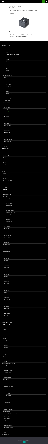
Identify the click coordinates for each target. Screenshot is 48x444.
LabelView (5, 340)
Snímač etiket (7, 420)
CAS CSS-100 (6, 267)
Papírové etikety (7, 416)
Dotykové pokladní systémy (7, 95)
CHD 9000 (5, 354)
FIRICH (4, 356)
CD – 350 (4, 153)
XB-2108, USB (8, 219)
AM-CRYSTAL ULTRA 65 (8, 377)
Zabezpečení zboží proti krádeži (8, 363)
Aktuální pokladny (6, 45)
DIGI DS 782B (6, 281)
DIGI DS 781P (6, 278)
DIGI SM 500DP (7, 315)
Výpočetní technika (6, 434)
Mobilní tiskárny (6, 137)
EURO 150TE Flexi (9, 93)
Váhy (3, 249)
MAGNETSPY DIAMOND (8, 409)
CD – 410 (4, 157)
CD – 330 (4, 150)
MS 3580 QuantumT (8, 233)
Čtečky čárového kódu (6, 194)
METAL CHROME (9, 384)
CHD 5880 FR (8, 79)
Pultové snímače (6, 226)
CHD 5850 (7, 59)
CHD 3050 (7, 52)
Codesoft (6, 345)
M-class (4, 329)
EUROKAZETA (5, 169)
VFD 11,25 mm (5, 175)
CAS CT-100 (6, 320)
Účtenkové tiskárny (6, 111)
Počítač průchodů (7, 411)
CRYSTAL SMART (8, 397)
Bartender (6, 349)
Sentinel (6, 347)
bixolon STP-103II (7, 123)
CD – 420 (4, 159)
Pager (5, 432)
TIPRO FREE (5, 361)
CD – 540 (4, 164)
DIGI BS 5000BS (7, 306)
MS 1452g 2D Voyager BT (10, 212)
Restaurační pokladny (7, 75)
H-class (4, 336)
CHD (5, 50)
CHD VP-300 (5, 187)
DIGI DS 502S (6, 253)
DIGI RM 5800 (6, 310)
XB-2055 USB (8, 217)
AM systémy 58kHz (6, 365)
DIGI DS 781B (6, 276)
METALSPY (6, 404)
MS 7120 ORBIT (7, 230)
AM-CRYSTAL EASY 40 (8, 372)
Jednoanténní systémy (9, 381)
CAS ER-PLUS (6, 290)
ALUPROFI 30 (8, 388)
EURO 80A (7, 70)
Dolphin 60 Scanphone (9, 246)
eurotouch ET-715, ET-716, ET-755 (9, 98)
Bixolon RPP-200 (7, 141)
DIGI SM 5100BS (7, 304)
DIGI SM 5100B (7, 299)
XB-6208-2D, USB (9, 221)
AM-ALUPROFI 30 (7, 368)
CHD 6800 (7, 61)
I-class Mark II (6, 333)
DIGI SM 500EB (7, 313)
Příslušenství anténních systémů (10, 413)
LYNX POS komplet (6, 100)
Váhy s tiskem (6, 297)
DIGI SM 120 (6, 308)
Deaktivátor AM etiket (9, 423)
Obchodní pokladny (7, 47)
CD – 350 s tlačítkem (7, 155)
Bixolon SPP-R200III (8, 139)
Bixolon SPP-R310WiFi (8, 143)
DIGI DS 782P (6, 283)
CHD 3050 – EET (8, 84)
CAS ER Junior (7, 288)
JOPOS (4, 1)
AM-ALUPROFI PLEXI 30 (8, 370)
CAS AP (5, 292)
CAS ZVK (5, 269)
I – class (4, 331)
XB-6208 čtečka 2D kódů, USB (11, 214)
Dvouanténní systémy (8, 386)
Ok (24, 442)
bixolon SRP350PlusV (8, 127)
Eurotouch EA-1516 (7, 107)
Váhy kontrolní (6, 251)
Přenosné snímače (7, 244)
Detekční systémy (6, 402)
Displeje (3, 171)
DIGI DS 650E (6, 274)
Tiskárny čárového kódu (7, 322)
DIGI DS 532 (6, 285)
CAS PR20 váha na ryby (8, 294)
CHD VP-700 (5, 189)
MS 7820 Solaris (7, 235)
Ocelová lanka (7, 418)
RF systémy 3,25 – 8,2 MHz (8, 379)
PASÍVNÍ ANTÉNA (6, 400)
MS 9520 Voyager (9, 203)
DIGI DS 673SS (6, 258)
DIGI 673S (6, 256)
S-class (4, 338)
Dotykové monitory (6, 102)
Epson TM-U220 (7, 118)
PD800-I (4, 185)
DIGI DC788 (6, 260)
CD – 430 (4, 162)
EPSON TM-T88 (7, 132)
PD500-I (4, 182)
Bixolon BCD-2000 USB (7, 180)
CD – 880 (4, 166)
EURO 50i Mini (8, 66)
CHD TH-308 (6, 134)
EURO (5, 63)
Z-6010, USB (6, 242)
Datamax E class (6, 324)
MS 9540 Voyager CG (10, 205)
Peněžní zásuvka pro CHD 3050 (13, 54)
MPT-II (5, 146)
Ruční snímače (6, 196)
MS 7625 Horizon (7, 237)
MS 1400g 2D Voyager (10, 210)
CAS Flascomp (7, 265)
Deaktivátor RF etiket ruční (10, 429)
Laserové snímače (8, 198)
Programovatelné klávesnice (8, 352)
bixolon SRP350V (7, 125)
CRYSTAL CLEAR (8, 395)
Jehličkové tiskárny (7, 114)
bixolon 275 (6, 116)
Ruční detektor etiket (8, 425)
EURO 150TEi (8, 68)
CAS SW (5, 262)
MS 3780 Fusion (7, 228)
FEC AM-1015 (5, 109)
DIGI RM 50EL (6, 317)
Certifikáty (4, 436)
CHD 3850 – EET (8, 86)
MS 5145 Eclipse (9, 201)
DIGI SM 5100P (7, 301)
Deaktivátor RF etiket (8, 427)
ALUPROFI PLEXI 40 (9, 393)
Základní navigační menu (46, 1)
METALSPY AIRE (7, 407)
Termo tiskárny (6, 121)
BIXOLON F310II (7, 130)
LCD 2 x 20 (5, 178)
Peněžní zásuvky (5, 148)
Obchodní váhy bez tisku (8, 272)
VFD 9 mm (5, 173)
